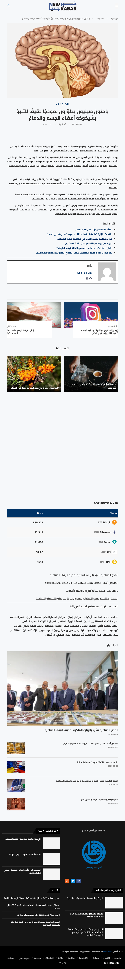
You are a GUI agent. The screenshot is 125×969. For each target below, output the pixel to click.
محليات (37, 958)
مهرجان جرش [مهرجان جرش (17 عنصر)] (88, 635)
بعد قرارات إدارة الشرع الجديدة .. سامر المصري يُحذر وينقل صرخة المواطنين (74, 252)
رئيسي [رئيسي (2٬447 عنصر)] (72, 630)
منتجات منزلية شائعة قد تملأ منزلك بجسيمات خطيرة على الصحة (79, 234)
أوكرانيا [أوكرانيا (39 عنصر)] (88, 617)
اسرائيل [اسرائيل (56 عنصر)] (62, 617)
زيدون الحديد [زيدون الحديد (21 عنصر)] (53, 630)
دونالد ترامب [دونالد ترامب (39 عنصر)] (84, 630)
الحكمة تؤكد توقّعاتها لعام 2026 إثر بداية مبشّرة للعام (86, 915)
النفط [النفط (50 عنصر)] (92, 626)
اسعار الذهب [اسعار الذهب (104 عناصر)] (50, 617)
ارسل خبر (62, 962)
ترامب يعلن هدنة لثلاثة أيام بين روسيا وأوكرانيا (97, 762)
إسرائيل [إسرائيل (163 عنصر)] (78, 617)
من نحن (11, 958)
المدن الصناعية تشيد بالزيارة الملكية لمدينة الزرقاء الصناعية (81, 730)
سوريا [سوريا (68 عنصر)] (42, 630)
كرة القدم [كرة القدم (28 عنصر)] (15, 630)
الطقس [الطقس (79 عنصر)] (62, 621)
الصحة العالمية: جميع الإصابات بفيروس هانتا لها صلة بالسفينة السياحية (87, 780)
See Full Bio (84, 272)
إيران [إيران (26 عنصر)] (70, 617)
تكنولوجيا (83, 958)
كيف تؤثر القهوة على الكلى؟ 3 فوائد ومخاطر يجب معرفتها (93, 386)
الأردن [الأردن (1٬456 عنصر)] (29, 617)
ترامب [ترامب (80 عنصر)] (40, 626)
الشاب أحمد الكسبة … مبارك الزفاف (24, 854)
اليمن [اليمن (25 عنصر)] (66, 626)
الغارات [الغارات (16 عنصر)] (44, 621)
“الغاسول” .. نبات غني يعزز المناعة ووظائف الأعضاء (35, 388)
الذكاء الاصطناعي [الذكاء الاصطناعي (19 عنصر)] (101, 621)
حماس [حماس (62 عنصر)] (17, 626)
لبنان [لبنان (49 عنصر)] (115, 635)
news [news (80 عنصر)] (106, 617)
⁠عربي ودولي (24, 958)
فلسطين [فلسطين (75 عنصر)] (27, 630)
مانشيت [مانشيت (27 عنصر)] (107, 635)
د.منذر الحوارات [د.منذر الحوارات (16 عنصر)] (100, 630)
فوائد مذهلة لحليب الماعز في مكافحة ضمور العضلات (84, 239)
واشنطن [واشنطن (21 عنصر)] (50, 635)
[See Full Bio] (76, 272)
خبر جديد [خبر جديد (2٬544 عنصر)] (113, 630)
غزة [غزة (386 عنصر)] (35, 630)
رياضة (60, 958)
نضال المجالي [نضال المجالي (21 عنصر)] (63, 635)
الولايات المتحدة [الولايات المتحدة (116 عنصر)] (79, 626)
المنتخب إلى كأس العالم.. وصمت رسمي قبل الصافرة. (22, 871)
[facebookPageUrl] (90, 279)
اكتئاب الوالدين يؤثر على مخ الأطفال (93, 229)
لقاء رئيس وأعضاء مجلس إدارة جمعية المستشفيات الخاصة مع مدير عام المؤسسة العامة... (86, 932)
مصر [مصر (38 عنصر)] (99, 635)
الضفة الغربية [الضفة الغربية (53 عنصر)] (75, 621)
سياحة (96, 958)
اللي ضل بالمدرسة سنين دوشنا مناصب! (23, 839)
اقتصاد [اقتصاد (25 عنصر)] (37, 617)
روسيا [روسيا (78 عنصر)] (64, 630)
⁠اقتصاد (106, 958)
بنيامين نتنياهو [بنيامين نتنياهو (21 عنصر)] (53, 626)
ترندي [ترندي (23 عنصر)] (26, 626)
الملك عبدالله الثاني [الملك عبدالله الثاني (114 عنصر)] (107, 626)
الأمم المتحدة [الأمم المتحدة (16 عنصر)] (17, 617)
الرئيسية (114, 18)
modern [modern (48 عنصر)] (114, 617)
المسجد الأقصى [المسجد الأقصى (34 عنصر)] (30, 621)
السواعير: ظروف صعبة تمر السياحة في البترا (99, 799)
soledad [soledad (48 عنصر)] (97, 617)
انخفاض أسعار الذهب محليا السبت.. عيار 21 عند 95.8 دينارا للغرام (90, 743)
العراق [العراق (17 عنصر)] (53, 621)
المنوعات (100, 18)
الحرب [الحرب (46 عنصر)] (115, 621)
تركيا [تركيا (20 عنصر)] (33, 626)
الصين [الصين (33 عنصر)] (87, 621)
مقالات (71, 958)
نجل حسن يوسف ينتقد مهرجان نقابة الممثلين (88, 243)
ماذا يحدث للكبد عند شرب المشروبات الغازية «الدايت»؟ (84, 248)
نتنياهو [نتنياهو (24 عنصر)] (76, 635)
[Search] (8, 6)
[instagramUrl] (87, 279)
